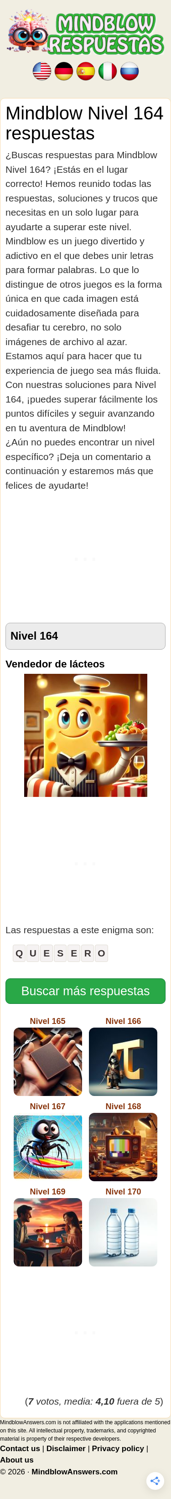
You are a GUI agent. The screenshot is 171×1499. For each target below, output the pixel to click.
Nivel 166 (123, 1056)
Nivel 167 (48, 1141)
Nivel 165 (48, 1056)
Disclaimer (66, 1448)
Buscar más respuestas (85, 991)
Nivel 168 (123, 1141)
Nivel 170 (123, 1226)
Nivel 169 (48, 1226)
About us (17, 1460)
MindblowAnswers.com (74, 1472)
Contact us (20, 1448)
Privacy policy (118, 1448)
